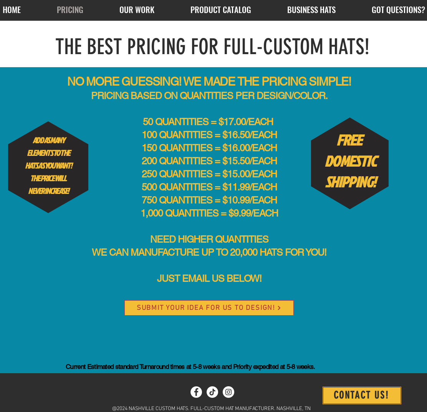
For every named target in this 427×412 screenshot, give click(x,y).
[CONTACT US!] (362, 395)
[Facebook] (196, 392)
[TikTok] (212, 392)
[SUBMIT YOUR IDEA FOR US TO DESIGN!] (209, 308)
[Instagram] (228, 392)
